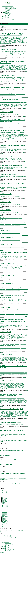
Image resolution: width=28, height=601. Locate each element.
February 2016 (5, 506)
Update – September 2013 (7, 263)
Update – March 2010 (6, 381)
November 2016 (5, 505)
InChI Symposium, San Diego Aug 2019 (12, 87)
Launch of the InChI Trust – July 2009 (11, 409)
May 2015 (4, 508)
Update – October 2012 (7, 275)
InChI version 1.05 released (8, 174)
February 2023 (5, 498)
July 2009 (4, 522)
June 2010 (4, 518)
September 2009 (5, 521)
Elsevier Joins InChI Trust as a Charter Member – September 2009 (12, 394)
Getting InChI (5, 548)
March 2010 (4, 520)
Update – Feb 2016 (5, 210)
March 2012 (4, 513)
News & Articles (3, 46)
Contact (3, 526)
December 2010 (5, 516)
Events (6, 11)
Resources (4, 546)
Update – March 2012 (6, 283)
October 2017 (4, 503)
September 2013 (5, 511)
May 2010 (4, 519)
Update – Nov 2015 (5, 230)
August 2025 (4, 497)
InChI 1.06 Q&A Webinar (7, 75)
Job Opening (7, 491)
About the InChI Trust (9, 14)
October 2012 (4, 512)
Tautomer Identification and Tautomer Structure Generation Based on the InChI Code (12, 321)
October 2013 (4, 509)
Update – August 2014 (6, 244)
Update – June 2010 (6, 354)
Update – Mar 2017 (6, 194)
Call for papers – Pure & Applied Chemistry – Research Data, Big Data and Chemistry (13, 131)
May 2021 (4, 500)
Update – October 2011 (7, 307)
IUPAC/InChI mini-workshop (9, 99)
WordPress (7, 530)
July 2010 (4, 517)
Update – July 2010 (5, 332)
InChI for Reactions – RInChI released (11, 165)
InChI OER (7, 17)
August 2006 (4, 523)
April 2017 (4, 504)
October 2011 (4, 515)
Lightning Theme (14, 530)
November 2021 (5, 499)
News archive (7, 10)
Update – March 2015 (6, 237)
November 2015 (5, 507)
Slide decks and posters (9, 9)
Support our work (8, 13)
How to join (7, 15)
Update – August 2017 (6, 112)
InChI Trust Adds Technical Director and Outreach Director (12, 450)
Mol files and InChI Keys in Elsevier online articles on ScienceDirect (13, 344)
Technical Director (5, 492)
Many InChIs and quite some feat (10, 156)
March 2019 (4, 501)
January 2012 (4, 514)
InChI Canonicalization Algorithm (10, 422)
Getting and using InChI (9, 19)
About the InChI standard (9, 7)
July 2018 (4, 502)
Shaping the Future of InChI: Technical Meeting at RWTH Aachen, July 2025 (12, 34)
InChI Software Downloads (8, 49)
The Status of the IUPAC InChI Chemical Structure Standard (12, 473)
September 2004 (5, 524)
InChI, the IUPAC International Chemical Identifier (10, 483)
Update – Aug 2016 (5, 202)
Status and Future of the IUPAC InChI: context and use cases (12, 184)
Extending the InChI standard (10, 8)
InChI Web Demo (8, 20)
